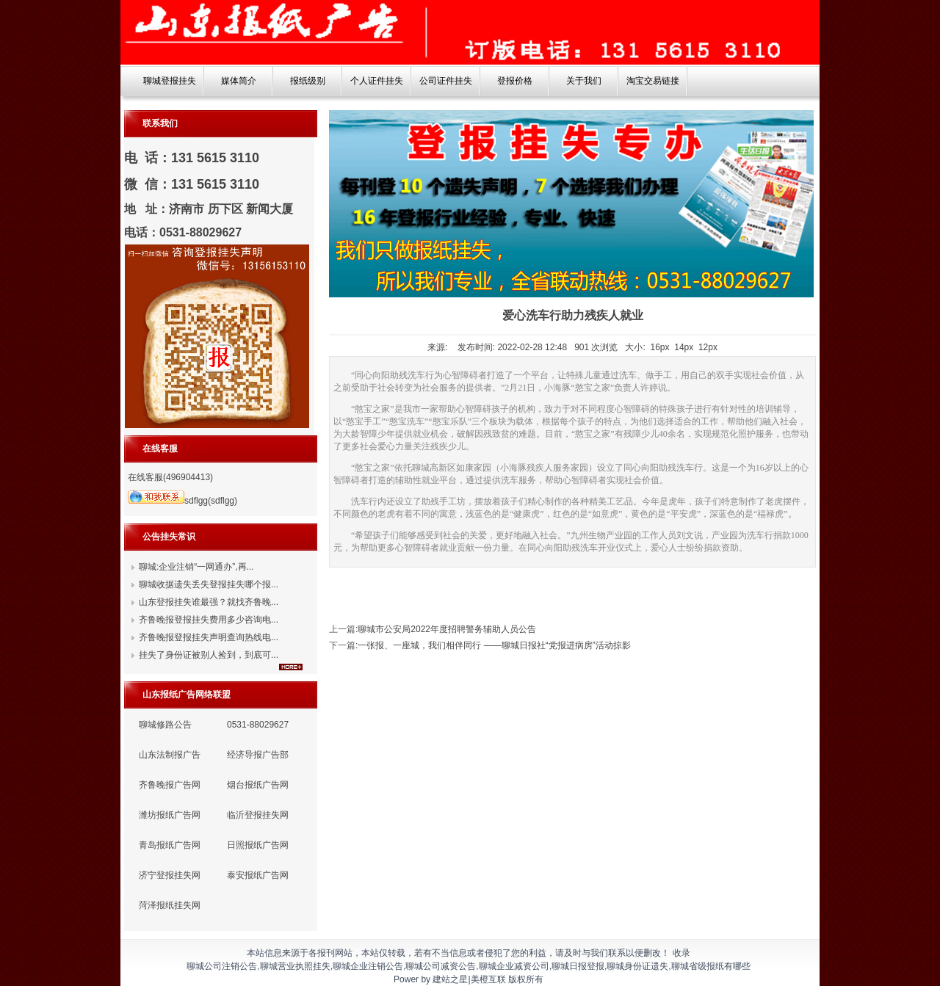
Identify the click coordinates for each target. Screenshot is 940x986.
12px (707, 347)
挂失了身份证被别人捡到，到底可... (208, 655)
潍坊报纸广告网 (169, 815)
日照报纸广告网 (258, 845)
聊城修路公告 (165, 724)
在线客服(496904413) (170, 477)
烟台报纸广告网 (258, 785)
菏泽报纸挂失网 (169, 905)
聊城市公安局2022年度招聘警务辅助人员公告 (447, 629)
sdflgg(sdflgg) (182, 501)
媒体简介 (238, 81)
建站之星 (450, 979)
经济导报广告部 (258, 755)
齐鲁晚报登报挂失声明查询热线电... (208, 637)
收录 (681, 953)
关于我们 (583, 81)
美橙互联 (488, 979)
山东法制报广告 (169, 755)
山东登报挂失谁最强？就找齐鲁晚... (208, 602)
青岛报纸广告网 (169, 845)
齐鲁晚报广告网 (169, 785)
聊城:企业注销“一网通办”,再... (196, 567)
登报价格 (514, 81)
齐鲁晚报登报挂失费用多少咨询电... (208, 620)
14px (683, 347)
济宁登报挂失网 (169, 875)
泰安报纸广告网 (258, 875)
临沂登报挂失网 (258, 815)
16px (660, 347)
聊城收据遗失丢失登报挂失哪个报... (208, 584)
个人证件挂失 (376, 81)
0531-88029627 (258, 724)
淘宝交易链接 (652, 81)
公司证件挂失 (445, 81)
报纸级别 (307, 81)
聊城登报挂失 (169, 81)
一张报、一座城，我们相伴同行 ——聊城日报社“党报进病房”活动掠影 (494, 645)
